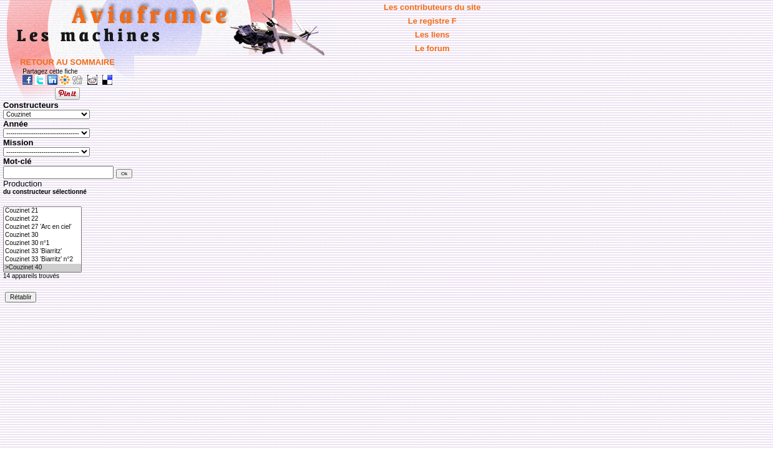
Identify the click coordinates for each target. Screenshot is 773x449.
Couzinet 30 (42, 235)
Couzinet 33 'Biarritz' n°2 (42, 260)
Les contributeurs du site (432, 7)
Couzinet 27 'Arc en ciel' (42, 227)
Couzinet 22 (42, 219)
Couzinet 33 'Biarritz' (42, 252)
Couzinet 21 (42, 211)
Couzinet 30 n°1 (42, 243)
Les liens (432, 34)
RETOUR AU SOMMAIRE (67, 62)
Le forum (432, 48)
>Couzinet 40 (42, 268)
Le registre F (432, 21)
